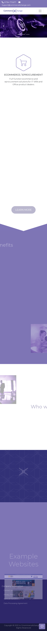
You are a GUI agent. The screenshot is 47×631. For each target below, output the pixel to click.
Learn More (23, 212)
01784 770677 (10, 2)
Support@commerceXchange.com (16, 5)
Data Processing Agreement (15, 603)
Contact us (8, 590)
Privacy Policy (9, 595)
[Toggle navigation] (40, 11)
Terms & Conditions (12, 599)
